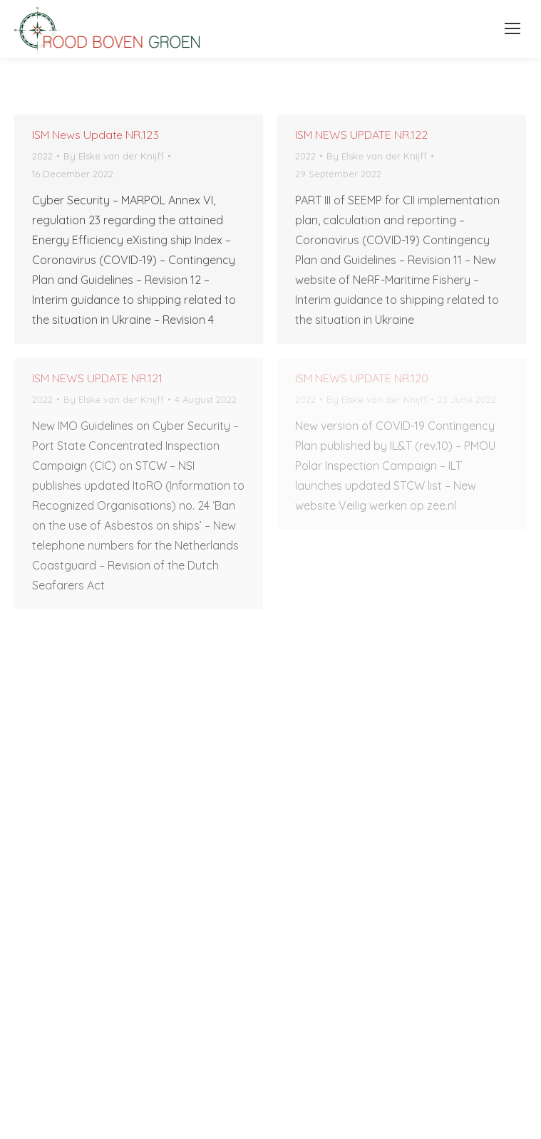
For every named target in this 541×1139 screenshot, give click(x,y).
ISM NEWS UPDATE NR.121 (97, 378)
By (113, 156)
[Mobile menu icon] (508, 28)
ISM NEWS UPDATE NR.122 (361, 134)
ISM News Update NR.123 (95, 134)
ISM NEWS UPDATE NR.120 (361, 378)
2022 (42, 156)
